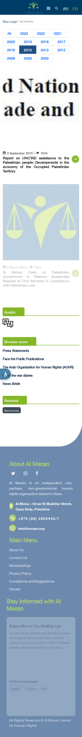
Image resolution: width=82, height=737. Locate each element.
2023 (24, 33)
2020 (11, 42)
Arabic (15, 690)
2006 (28, 58)
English (31, 690)
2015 (28, 50)
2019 (28, 42)
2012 (61, 50)
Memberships (20, 566)
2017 (61, 42)
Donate (15, 590)
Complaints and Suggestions (31, 582)
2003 (45, 58)
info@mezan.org (27, 529)
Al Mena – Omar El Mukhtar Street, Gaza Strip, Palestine (40, 507)
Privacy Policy (20, 574)
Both (44, 690)
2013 (45, 50)
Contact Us (18, 558)
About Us (16, 550)
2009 (11, 58)
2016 (11, 50)
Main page (10, 21)
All (9, 33)
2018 (45, 42)
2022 (41, 33)
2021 (58, 33)
